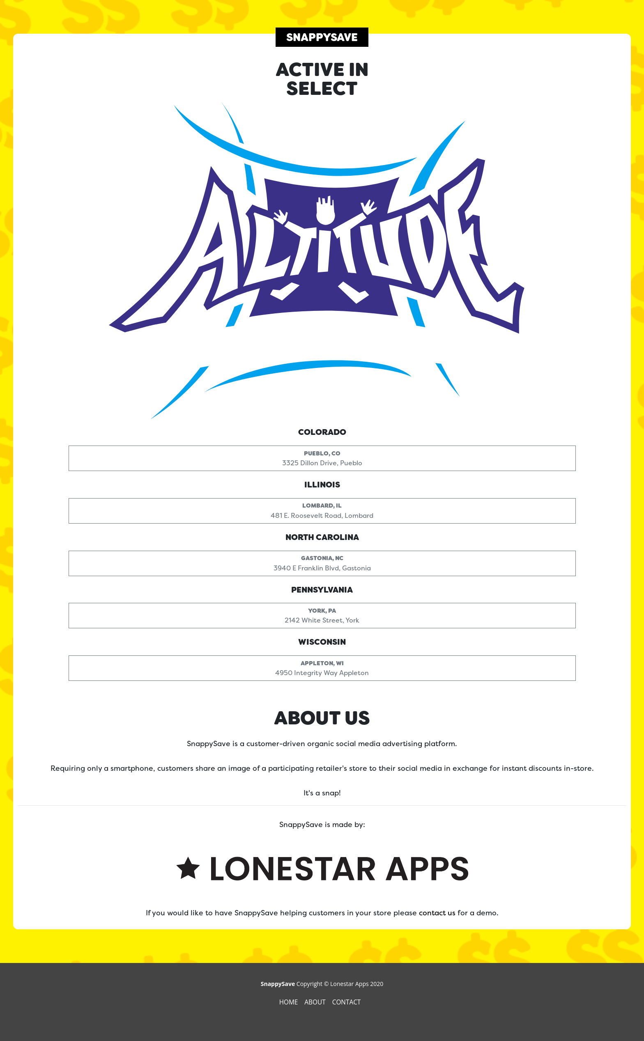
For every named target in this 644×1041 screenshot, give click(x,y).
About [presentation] (315, 1002)
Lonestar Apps (349, 984)
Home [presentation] (289, 1002)
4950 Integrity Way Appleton (322, 666)
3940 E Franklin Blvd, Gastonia (322, 561)
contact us (437, 913)
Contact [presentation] (347, 1002)
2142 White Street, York (322, 614)
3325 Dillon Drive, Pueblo (322, 456)
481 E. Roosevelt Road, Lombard (322, 509)
